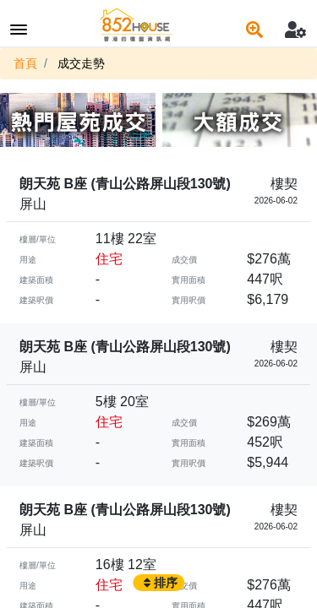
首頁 (25, 63)
